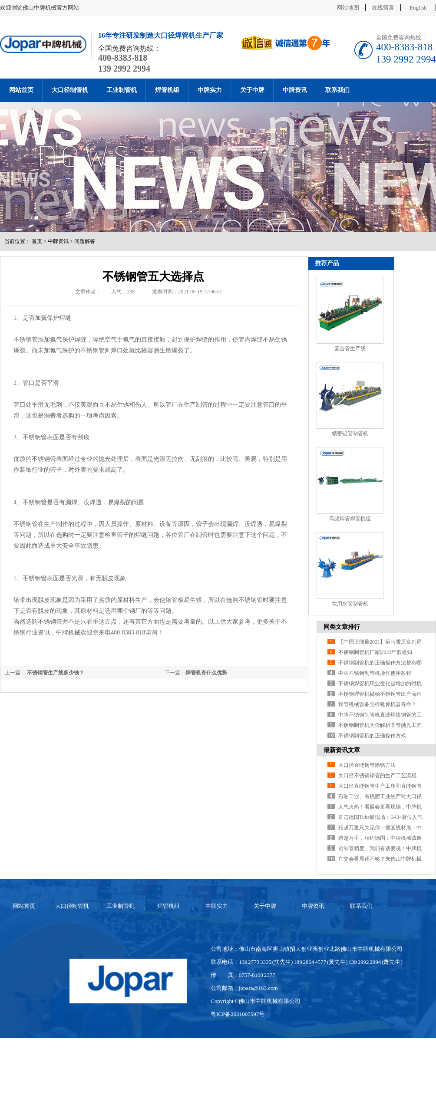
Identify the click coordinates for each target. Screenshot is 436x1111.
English (418, 7)
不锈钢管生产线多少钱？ (55, 673)
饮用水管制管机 (350, 604)
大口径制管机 (70, 90)
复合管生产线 (350, 348)
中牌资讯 (295, 90)
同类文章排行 (342, 627)
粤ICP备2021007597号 (237, 1014)
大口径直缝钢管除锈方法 (367, 765)
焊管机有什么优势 (206, 673)
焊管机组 (167, 90)
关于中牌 (252, 90)
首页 (37, 241)
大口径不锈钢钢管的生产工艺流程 (377, 775)
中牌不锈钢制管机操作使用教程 (374, 673)
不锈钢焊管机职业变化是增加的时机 (380, 683)
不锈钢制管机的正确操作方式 (372, 736)
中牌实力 (210, 90)
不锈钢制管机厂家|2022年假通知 (375, 652)
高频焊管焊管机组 (350, 519)
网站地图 (348, 7)
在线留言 (383, 7)
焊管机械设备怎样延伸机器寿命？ (377, 704)
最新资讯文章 (342, 750)
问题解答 (84, 241)
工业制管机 (121, 90)
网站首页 (21, 90)
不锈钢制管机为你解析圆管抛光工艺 (380, 725)
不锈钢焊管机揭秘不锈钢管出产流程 (380, 694)
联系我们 (337, 90)
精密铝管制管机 (350, 434)
